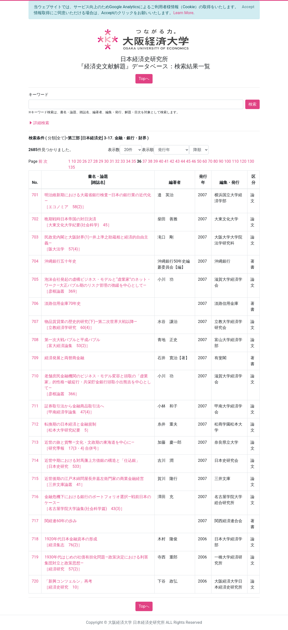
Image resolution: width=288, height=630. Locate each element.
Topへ (144, 78)
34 (128, 161)
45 (188, 161)
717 (35, 520)
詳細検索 (39, 123)
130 (250, 161)
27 (90, 161)
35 (133, 161)
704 (35, 261)
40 (161, 161)
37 (144, 161)
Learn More (183, 12)
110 (235, 161)
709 (35, 357)
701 (35, 195)
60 (205, 161)
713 (35, 442)
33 (123, 161)
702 (35, 219)
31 (112, 161)
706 (35, 303)
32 (117, 161)
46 (194, 161)
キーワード (38, 94)
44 (183, 161)
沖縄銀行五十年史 (60, 261)
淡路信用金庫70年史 (62, 303)
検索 (252, 104)
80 (215, 161)
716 (35, 496)
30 (106, 161)
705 (35, 279)
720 (35, 581)
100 (227, 161)
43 (177, 161)
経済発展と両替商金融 (64, 357)
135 (71, 167)
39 (155, 161)
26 (84, 161)
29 (101, 161)
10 (73, 161)
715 (35, 478)
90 (221, 161)
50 (199, 161)
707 (35, 321)
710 (35, 376)
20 (79, 161)
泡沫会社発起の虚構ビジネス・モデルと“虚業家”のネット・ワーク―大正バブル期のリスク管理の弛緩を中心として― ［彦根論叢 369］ (97, 285)
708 (35, 339)
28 (95, 161)
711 (35, 406)
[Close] (248, 7)
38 (150, 161)
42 (172, 161)
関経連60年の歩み (60, 520)
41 (166, 161)
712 (35, 424)
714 (35, 460)
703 (35, 237)
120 (243, 161)
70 (210, 161)
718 (35, 539)
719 (35, 557)
